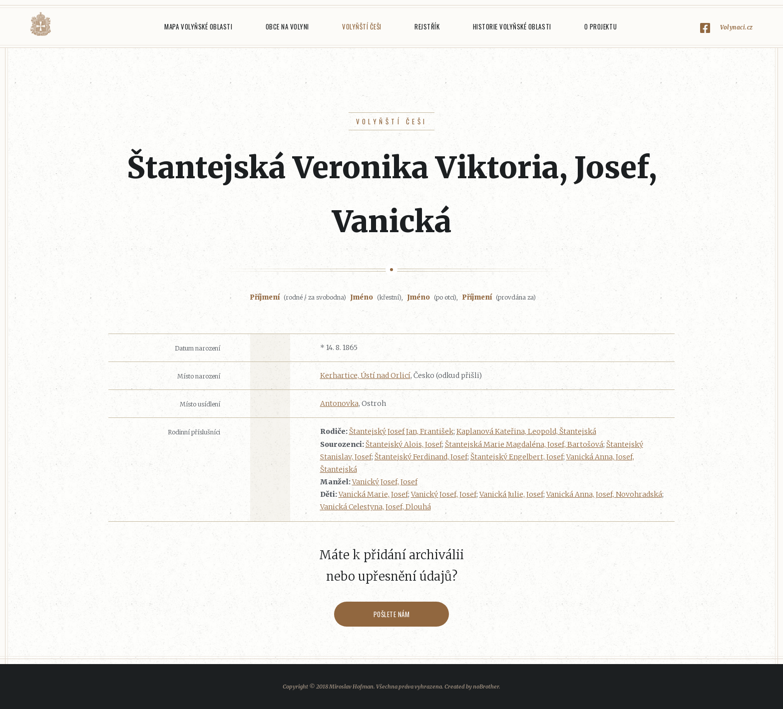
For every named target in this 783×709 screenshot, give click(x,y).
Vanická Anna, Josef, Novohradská (604, 494)
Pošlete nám (392, 614)
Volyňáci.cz (40, 24)
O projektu (600, 26)
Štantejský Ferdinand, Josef (421, 456)
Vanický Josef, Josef (384, 481)
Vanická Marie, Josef (373, 494)
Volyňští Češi (362, 26)
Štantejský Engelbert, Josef (516, 456)
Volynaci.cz (736, 27)
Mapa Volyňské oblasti (198, 26)
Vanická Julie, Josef (511, 494)
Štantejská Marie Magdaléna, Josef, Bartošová (524, 444)
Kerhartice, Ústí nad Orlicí (365, 375)
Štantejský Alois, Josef (404, 444)
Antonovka (339, 403)
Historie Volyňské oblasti (512, 26)
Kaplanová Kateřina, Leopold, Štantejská (526, 431)
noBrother (486, 686)
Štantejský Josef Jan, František (401, 431)
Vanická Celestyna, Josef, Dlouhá (375, 506)
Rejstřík (426, 26)
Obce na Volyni (287, 26)
